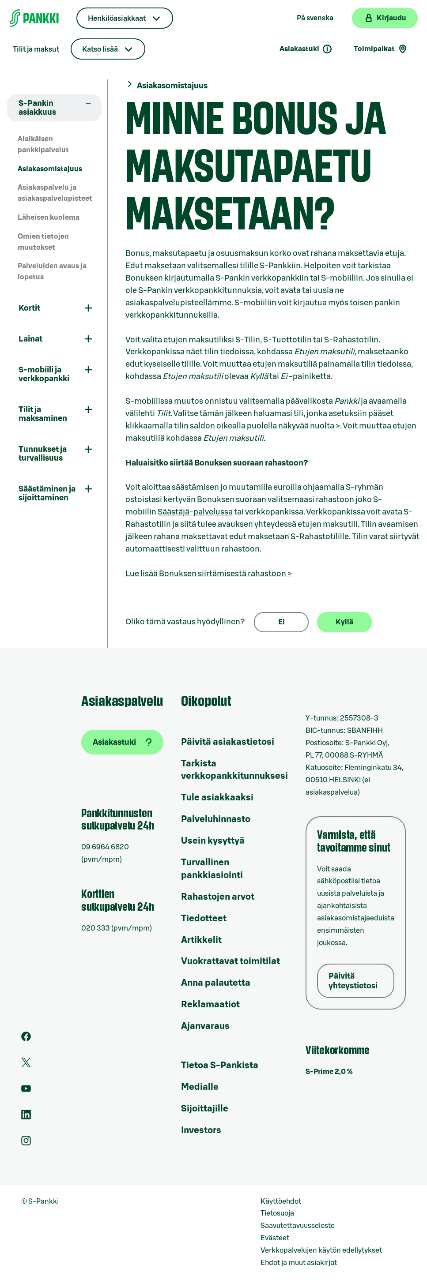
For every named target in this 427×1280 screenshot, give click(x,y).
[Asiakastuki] (122, 742)
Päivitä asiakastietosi (227, 742)
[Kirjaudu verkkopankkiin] (385, 18)
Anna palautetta (215, 983)
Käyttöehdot (281, 1201)
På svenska (315, 18)
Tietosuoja (277, 1213)
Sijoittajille (204, 1108)
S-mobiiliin (255, 303)
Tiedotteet (204, 918)
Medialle (200, 1087)
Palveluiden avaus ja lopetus (52, 272)
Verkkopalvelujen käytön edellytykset (321, 1250)
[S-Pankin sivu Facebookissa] (26, 1039)
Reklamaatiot (210, 1004)
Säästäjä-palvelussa (195, 512)
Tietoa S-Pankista (219, 1065)
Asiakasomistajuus (50, 169)
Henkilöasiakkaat (117, 18)
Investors (201, 1130)
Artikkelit (201, 940)
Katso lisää (100, 49)
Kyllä (344, 622)
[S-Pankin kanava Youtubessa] (26, 1091)
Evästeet (275, 1238)
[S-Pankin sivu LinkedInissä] (26, 1117)
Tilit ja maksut (36, 49)
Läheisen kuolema (48, 217)
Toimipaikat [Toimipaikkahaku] (381, 49)
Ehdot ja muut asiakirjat (299, 1262)
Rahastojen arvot (217, 897)
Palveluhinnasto (215, 819)
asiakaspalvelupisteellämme (178, 303)
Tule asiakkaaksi (217, 797)
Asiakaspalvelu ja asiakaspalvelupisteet (55, 193)
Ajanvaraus (205, 1026)
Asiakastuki (306, 49)
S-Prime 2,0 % (329, 1071)
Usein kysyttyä (213, 841)
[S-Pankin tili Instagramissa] (26, 1143)
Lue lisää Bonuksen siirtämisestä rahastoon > (208, 574)
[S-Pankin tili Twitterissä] (26, 1065)
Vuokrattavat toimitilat (230, 961)
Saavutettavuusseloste (298, 1225)
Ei (281, 622)
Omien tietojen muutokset (43, 242)
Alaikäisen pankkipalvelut (43, 144)
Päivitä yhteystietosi (353, 981)
